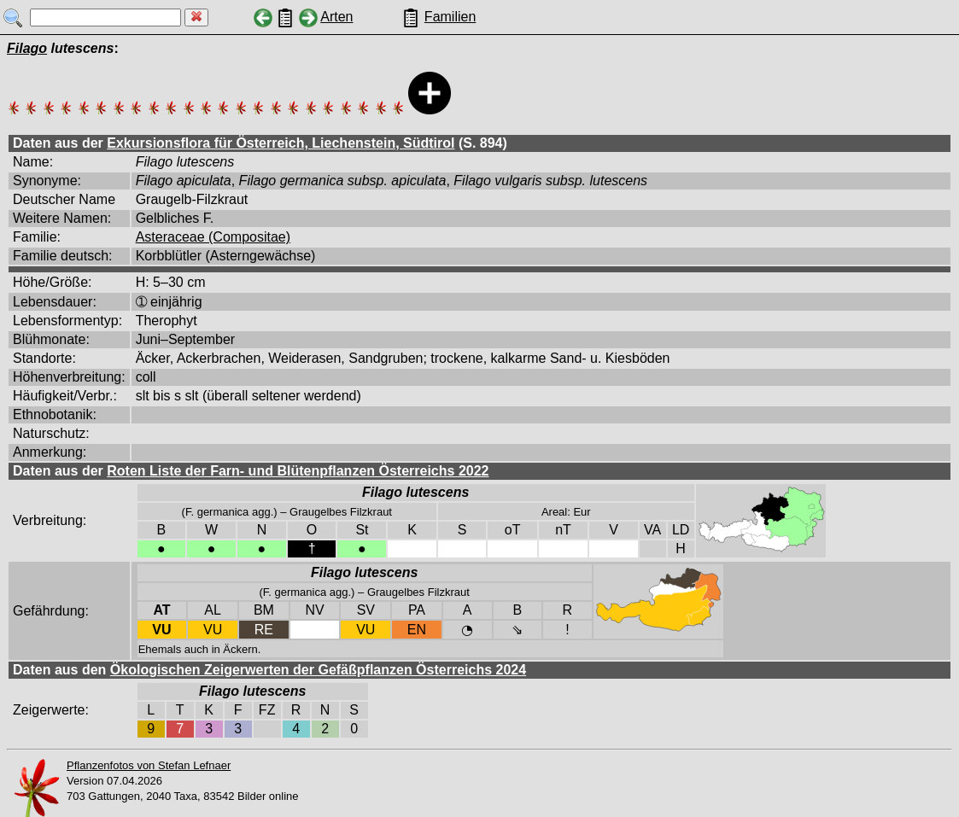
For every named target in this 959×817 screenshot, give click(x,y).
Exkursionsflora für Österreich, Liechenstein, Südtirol (280, 143)
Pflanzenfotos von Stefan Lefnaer (149, 765)
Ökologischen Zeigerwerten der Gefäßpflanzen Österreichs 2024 (318, 669)
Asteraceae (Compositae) (213, 237)
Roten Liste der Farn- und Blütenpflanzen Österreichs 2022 (297, 471)
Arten (336, 16)
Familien (450, 16)
